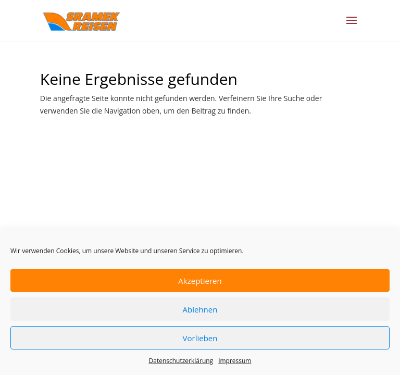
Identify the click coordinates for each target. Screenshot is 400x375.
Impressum (234, 360)
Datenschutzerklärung (181, 360)
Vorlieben (200, 338)
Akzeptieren (199, 281)
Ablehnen (200, 309)
